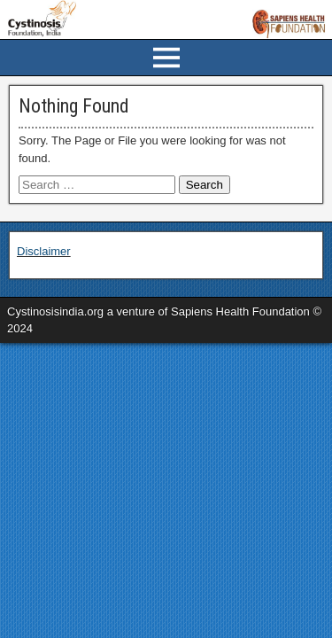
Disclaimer (44, 251)
